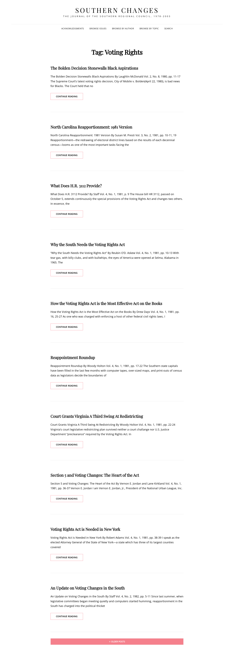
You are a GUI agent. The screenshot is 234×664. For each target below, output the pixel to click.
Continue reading (69, 97)
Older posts (118, 641)
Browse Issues (97, 28)
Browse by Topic (149, 28)
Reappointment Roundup (72, 357)
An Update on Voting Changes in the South (87, 588)
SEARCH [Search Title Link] (168, 28)
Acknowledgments (72, 28)
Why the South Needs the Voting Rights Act (87, 244)
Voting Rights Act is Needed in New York (85, 529)
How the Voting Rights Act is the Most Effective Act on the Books (106, 303)
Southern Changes (117, 10)
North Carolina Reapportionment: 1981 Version (91, 127)
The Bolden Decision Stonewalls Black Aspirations (94, 68)
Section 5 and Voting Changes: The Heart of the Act (94, 475)
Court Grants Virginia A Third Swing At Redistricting (96, 416)
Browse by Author (123, 28)
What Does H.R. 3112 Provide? (76, 185)
